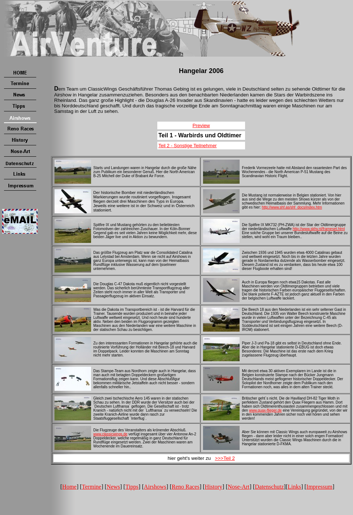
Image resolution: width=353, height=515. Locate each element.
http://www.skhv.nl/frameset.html (319, 229)
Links (294, 487)
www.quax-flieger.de (265, 410)
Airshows (155, 487)
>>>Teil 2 (224, 458)
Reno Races (185, 487)
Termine (91, 487)
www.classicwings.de (110, 434)
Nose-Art (239, 487)
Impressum (320, 487)
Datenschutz (269, 487)
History (213, 487)
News (113, 487)
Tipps (132, 487)
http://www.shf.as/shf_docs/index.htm (292, 207)
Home (69, 487)
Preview (201, 125)
